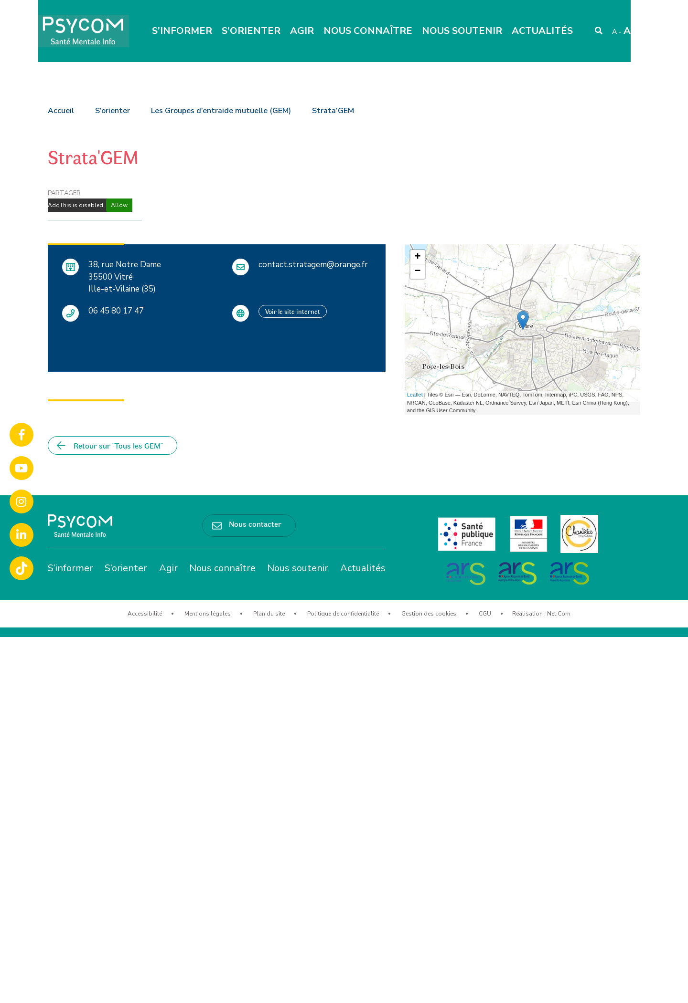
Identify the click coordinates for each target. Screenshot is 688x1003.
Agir (302, 30)
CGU (485, 613)
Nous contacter (255, 523)
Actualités (542, 30)
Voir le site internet (292, 311)
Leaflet (415, 394)
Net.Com (558, 613)
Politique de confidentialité (343, 613)
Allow (119, 205)
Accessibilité (145, 613)
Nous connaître (367, 30)
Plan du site (269, 613)
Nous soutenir (462, 30)
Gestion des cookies (428, 613)
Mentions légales (207, 613)
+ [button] (418, 257)
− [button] (418, 271)
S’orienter (251, 30)
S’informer (182, 30)
